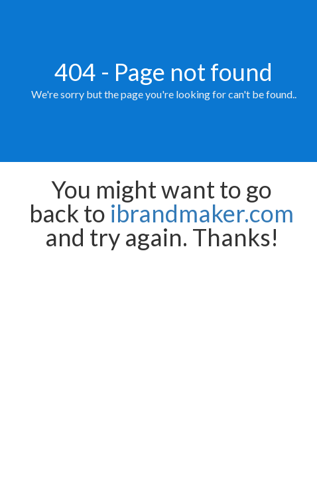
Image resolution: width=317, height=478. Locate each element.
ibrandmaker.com (202, 213)
